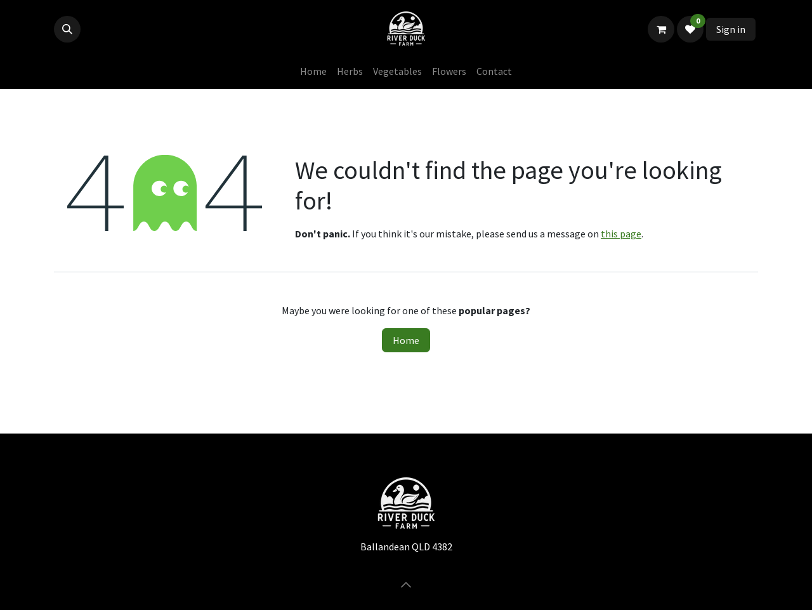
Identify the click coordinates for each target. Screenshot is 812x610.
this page (621, 233)
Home (406, 340)
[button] (67, 29)
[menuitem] (313, 71)
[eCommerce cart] (661, 29)
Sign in (730, 29)
